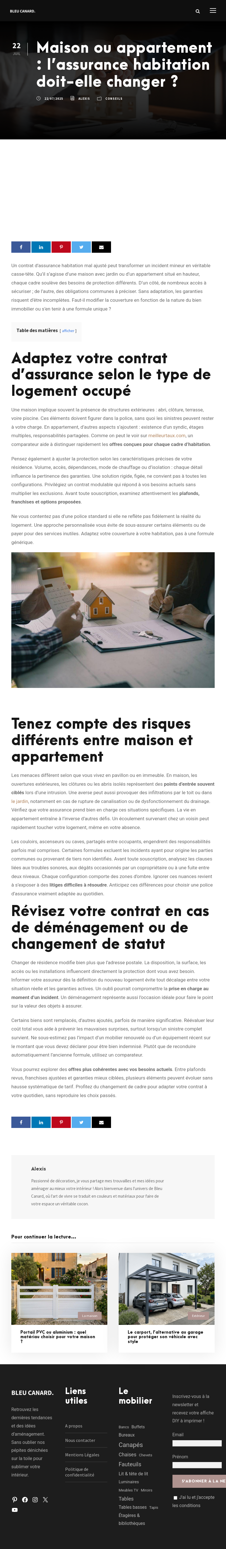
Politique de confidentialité (79, 1472)
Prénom (180, 1456)
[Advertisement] (113, 182)
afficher (68, 330)
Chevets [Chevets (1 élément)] (145, 1455)
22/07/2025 (53, 99)
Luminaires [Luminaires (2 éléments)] (129, 1481)
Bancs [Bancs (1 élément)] (124, 1427)
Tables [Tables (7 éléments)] (126, 1499)
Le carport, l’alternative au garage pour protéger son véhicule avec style (165, 1337)
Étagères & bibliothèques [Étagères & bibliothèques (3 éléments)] (132, 1519)
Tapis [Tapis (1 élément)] (153, 1507)
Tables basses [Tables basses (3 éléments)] (133, 1507)
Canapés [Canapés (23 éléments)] (131, 1444)
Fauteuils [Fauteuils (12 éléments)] (130, 1464)
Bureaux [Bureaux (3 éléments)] (127, 1435)
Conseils (114, 99)
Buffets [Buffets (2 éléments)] (138, 1426)
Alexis (84, 99)
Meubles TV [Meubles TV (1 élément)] (128, 1490)
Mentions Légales (82, 1454)
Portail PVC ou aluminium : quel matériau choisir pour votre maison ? (57, 1337)
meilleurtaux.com (167, 435)
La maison (89, 1316)
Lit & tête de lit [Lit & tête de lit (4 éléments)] (133, 1473)
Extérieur (198, 1316)
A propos (73, 1426)
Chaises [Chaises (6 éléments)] (128, 1454)
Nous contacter (80, 1440)
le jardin (19, 801)
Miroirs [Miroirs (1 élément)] (146, 1490)
